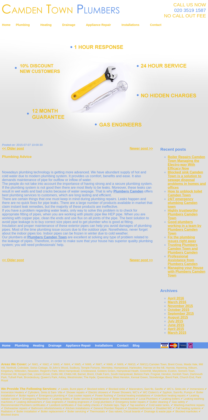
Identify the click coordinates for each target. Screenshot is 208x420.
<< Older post (13, 148)
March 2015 (177, 332)
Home (6, 25)
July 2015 (175, 321)
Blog (136, 345)
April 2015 (176, 329)
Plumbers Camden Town (47, 237)
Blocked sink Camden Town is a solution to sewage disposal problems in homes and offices (187, 179)
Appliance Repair (98, 25)
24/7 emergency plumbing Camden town (183, 202)
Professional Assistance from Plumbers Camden (183, 260)
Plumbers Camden (128, 191)
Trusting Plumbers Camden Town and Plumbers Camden (183, 248)
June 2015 (176, 325)
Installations (130, 25)
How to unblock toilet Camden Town (185, 193)
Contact (155, 25)
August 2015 (178, 317)
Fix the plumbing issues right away (182, 239)
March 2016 (177, 302)
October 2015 (178, 310)
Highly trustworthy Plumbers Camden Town (183, 214)
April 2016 (176, 298)
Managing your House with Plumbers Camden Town (186, 271)
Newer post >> (141, 148)
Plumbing (23, 25)
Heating (46, 25)
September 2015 (181, 313)
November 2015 (180, 306)
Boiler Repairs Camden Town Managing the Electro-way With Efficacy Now (186, 162)
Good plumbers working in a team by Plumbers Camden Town (184, 227)
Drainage (68, 25)
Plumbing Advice (17, 157)
